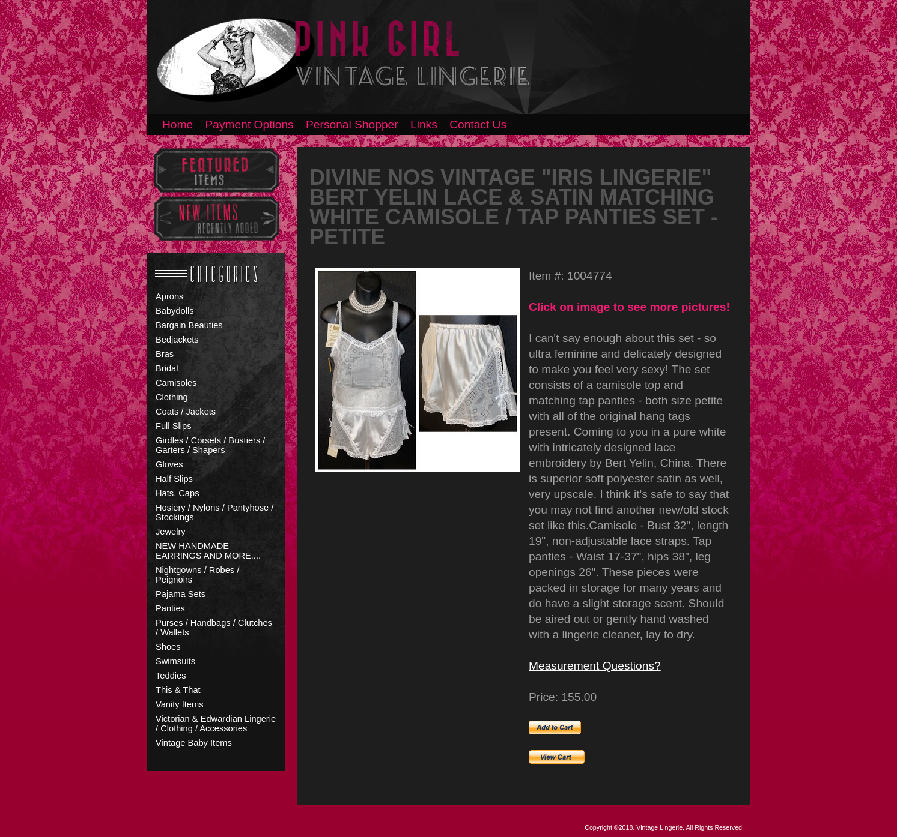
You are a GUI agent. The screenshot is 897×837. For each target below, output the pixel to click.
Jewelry (171, 531)
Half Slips (174, 479)
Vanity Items (180, 704)
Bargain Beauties (189, 325)
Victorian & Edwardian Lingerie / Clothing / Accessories (216, 723)
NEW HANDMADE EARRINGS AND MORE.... (208, 550)
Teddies (171, 675)
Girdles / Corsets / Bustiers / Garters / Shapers (210, 445)
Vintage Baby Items (194, 743)
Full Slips (173, 426)
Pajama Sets (180, 594)
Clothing (172, 397)
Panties (170, 608)
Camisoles (176, 383)
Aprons (169, 296)
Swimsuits (175, 661)
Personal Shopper (352, 124)
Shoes (168, 647)
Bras (165, 354)
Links (423, 124)
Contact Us (477, 124)
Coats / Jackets (186, 411)
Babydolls (175, 311)
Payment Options (249, 124)
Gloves (169, 464)
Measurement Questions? (595, 665)
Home (177, 124)
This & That (178, 690)
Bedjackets (177, 339)
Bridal (167, 368)
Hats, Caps (177, 493)
